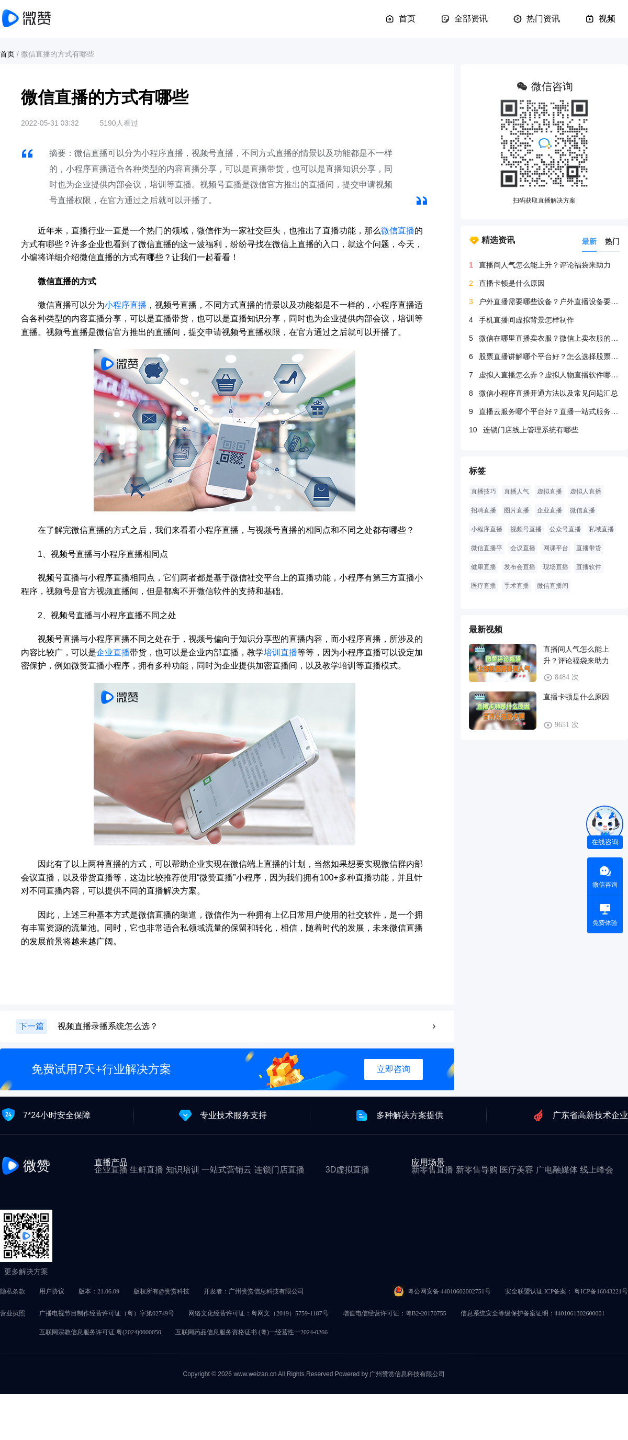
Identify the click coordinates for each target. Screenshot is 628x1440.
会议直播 (522, 548)
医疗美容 (516, 1169)
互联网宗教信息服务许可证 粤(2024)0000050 (100, 1332)
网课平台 (555, 548)
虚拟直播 (549, 491)
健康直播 (483, 567)
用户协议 (51, 1291)
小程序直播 (126, 304)
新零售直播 (432, 1169)
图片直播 (516, 510)
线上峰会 (596, 1169)
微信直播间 (552, 585)
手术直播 (516, 585)
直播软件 (588, 567)
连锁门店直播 (279, 1169)
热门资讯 (536, 19)
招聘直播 (483, 510)
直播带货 (588, 548)
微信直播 (397, 230)
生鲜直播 (146, 1169)
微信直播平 (486, 548)
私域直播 (601, 529)
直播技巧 (483, 491)
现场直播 (555, 567)
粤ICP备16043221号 (601, 1291)
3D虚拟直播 (347, 1169)
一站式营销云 (226, 1169)
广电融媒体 (557, 1169)
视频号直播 (526, 529)
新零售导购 (477, 1169)
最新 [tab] (589, 241)
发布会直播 (519, 567)
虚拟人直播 (585, 491)
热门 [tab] (612, 241)
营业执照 (12, 1313)
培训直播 (280, 652)
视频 (600, 19)
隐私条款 (12, 1291)
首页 (400, 19)
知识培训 (182, 1169)
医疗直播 (483, 585)
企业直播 (113, 652)
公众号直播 (565, 529)
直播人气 (516, 491)
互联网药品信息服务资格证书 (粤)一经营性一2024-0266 (251, 1332)
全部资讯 (464, 19)
